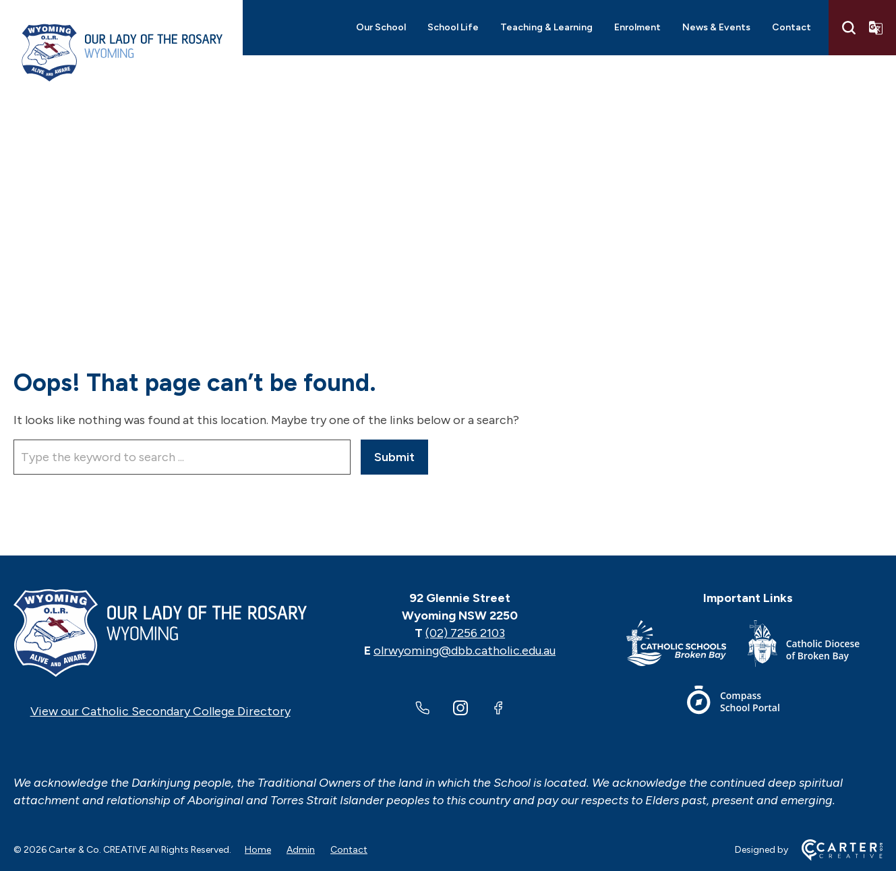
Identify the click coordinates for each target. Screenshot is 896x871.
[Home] (160, 633)
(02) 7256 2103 (465, 633)
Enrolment (637, 27)
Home (258, 849)
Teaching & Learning (546, 27)
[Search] (848, 27)
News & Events (716, 27)
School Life (453, 27)
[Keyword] (182, 457)
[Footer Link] (687, 646)
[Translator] (875, 27)
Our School (381, 27)
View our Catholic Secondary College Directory (160, 711)
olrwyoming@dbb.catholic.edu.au (465, 650)
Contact (791, 27)
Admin (301, 849)
